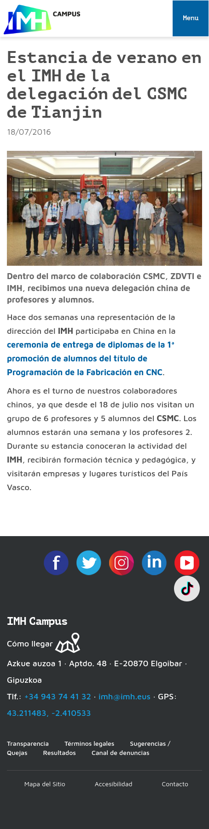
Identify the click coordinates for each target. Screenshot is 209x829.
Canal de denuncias (121, 752)
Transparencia (28, 743)
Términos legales (89, 743)
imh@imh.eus (125, 696)
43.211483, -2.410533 (49, 713)
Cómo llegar (30, 643)
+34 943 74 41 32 (57, 696)
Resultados (59, 752)
